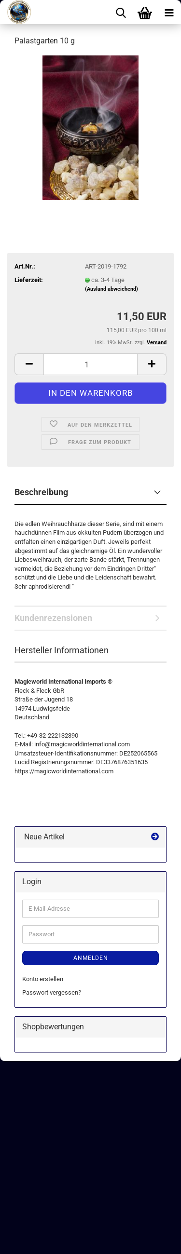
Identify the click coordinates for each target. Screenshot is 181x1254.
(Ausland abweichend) (111, 289)
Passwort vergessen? (51, 992)
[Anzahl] (90, 364)
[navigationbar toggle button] (169, 12)
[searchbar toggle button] (121, 12)
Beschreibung (41, 492)
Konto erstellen (42, 979)
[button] (28, 364)
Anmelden (90, 958)
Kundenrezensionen (53, 618)
